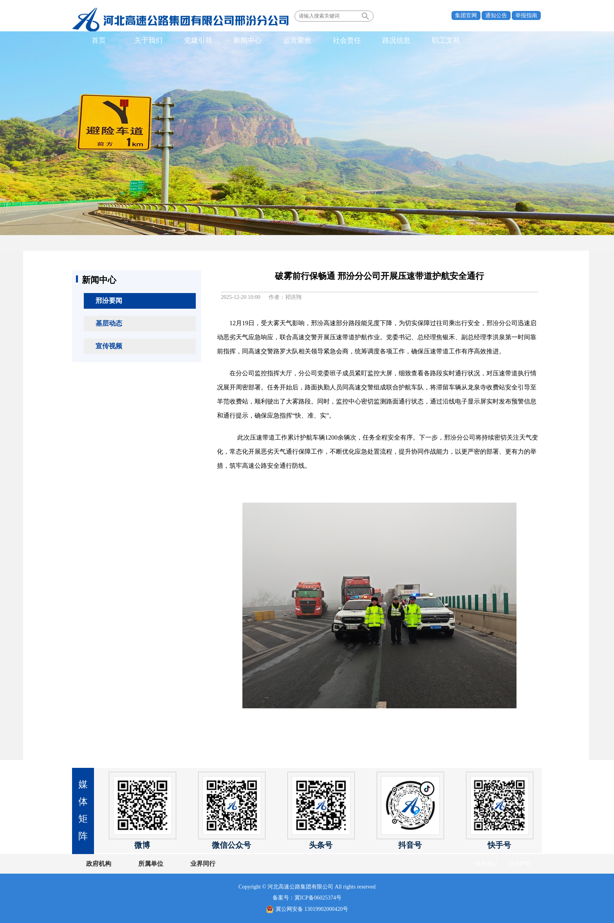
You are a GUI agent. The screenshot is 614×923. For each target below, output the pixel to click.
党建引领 (191, 41)
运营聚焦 (284, 41)
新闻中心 (237, 41)
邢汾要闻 (109, 300)
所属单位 (147, 863)
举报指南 (526, 15)
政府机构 (98, 863)
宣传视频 (109, 346)
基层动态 (109, 323)
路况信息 (377, 41)
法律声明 (520, 864)
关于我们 (144, 41)
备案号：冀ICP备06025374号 (307, 898)
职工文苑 (424, 41)
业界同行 (196, 863)
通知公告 (496, 15)
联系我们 (486, 864)
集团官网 (466, 15)
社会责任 (330, 41)
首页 (97, 41)
